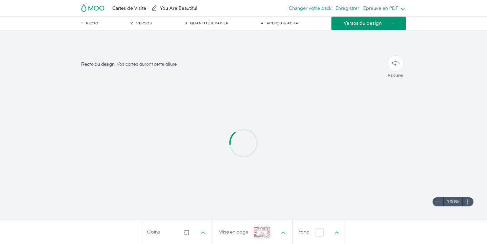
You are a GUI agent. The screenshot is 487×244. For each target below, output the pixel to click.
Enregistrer (347, 8)
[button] (105, 23)
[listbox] (382, 8)
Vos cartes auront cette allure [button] (147, 64)
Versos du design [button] (363, 23)
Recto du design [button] (98, 64)
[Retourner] (396, 63)
